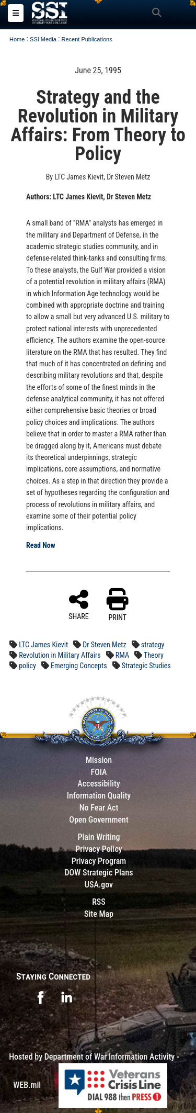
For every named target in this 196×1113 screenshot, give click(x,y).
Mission (99, 760)
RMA (122, 655)
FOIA (98, 772)
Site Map (98, 914)
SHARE (78, 604)
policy (27, 665)
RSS (99, 902)
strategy (153, 644)
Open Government (99, 820)
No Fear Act (99, 808)
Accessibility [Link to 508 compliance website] (98, 784)
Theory (154, 655)
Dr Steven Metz (104, 644)
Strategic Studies (146, 665)
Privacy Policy (98, 849)
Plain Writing (98, 837)
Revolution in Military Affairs (59, 655)
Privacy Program (99, 861)
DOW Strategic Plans (98, 873)
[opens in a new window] (40, 997)
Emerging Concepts (79, 665)
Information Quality (99, 796)
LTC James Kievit (43, 644)
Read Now (40, 545)
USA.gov (99, 885)
